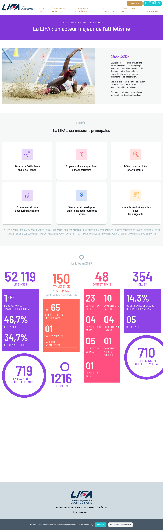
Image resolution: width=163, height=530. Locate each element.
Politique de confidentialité (120, 524)
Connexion (133, 3)
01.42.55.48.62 (81, 512)
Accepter (100, 524)
